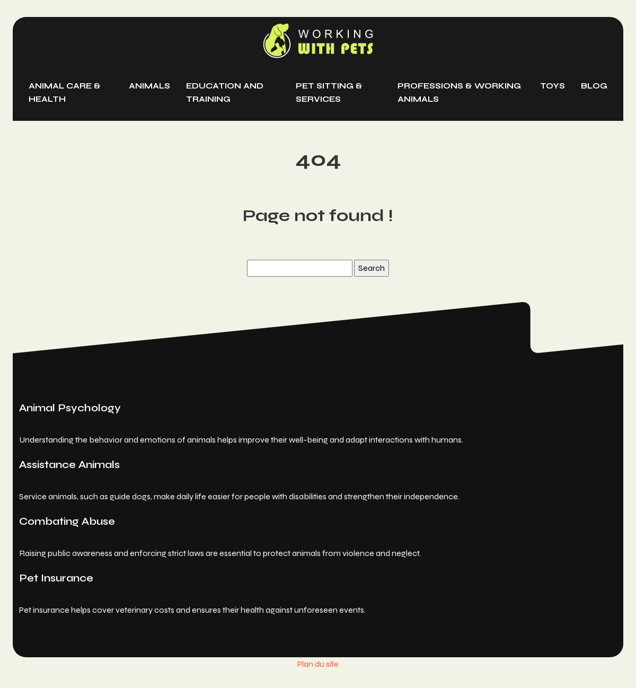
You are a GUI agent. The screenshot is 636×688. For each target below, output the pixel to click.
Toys (552, 86)
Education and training (224, 92)
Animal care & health (65, 92)
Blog (594, 86)
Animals (149, 86)
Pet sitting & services (329, 92)
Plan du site (318, 664)
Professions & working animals (459, 92)
